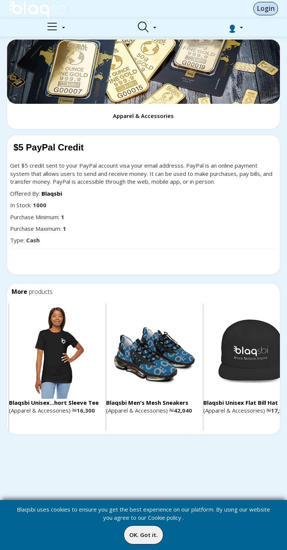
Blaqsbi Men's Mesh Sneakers (147, 402)
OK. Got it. (143, 534)
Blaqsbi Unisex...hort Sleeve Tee (54, 402)
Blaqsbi (51, 193)
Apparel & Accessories (143, 115)
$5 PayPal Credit (48, 147)
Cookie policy (164, 517)
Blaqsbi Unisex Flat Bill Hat (240, 402)
